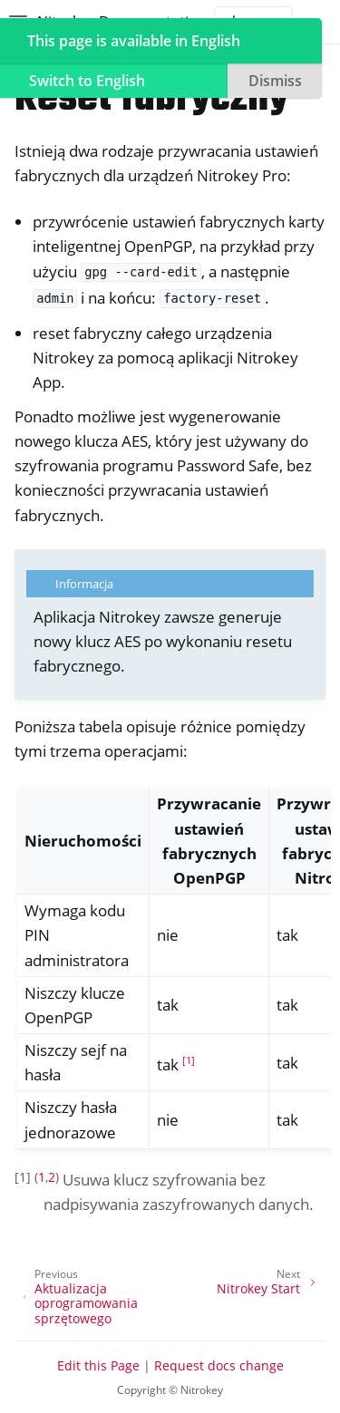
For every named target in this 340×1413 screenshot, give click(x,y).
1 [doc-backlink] (41, 1177)
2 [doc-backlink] (51, 1177)
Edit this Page (98, 1365)
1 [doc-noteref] (188, 1060)
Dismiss (275, 81)
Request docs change (219, 1365)
